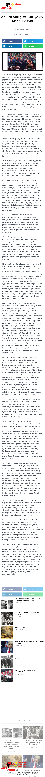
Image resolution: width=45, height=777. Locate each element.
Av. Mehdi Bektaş (23, 29)
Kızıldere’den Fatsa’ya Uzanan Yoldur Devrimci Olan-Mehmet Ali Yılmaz (27, 599)
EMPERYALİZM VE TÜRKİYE (24, 656)
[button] (41, 6)
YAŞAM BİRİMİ (19, 627)
